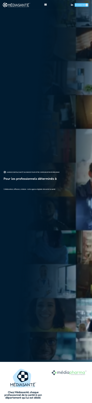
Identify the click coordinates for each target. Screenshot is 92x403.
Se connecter (80, 5)
